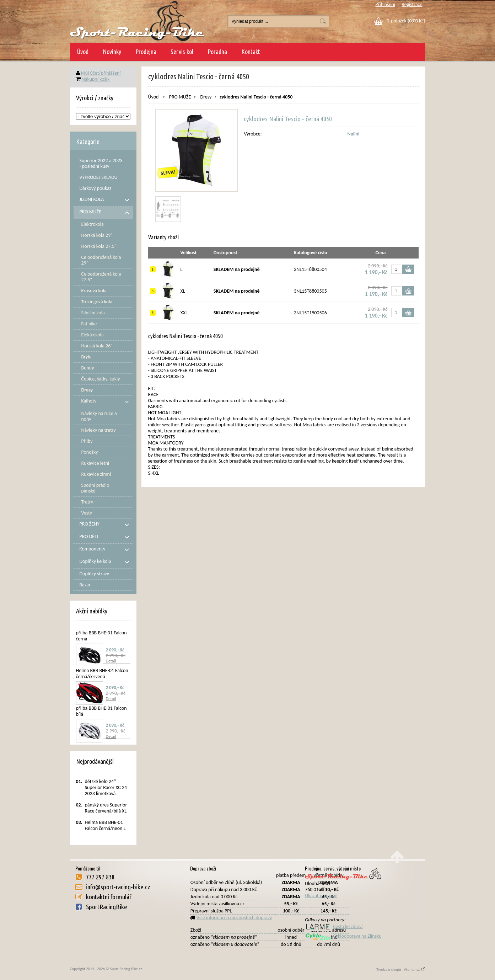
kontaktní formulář (108, 897)
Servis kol (182, 51)
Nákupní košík (96, 79)
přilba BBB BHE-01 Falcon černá (101, 636)
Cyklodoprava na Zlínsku (343, 936)
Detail (111, 661)
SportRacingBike (106, 907)
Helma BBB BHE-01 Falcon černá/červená (102, 673)
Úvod (82, 51)
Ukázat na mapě (321, 896)
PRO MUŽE (180, 97)
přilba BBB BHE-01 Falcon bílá (101, 711)
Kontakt (250, 51)
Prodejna (145, 51)
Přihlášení (385, 4)
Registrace (412, 4)
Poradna (217, 51)
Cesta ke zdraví (333, 926)
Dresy (205, 97)
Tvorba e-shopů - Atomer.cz (400, 969)
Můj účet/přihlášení (101, 73)
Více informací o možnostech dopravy (234, 918)
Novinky (112, 51)
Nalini (354, 134)
